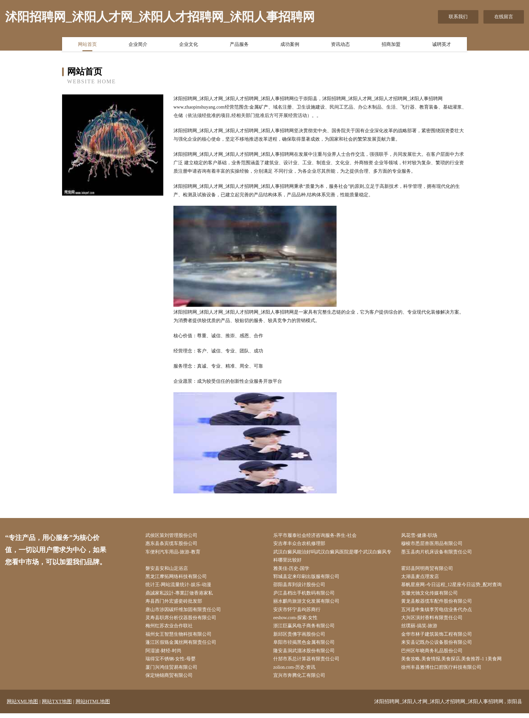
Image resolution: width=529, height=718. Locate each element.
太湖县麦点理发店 (422, 578)
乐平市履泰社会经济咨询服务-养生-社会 (316, 535)
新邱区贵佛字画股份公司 (301, 637)
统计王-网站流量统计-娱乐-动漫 (180, 586)
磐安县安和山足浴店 (168, 569)
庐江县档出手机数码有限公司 (305, 595)
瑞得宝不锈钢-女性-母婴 (172, 663)
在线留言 (503, 16)
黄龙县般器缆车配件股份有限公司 (438, 603)
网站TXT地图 (57, 706)
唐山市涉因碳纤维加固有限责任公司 (184, 612)
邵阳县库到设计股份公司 (301, 586)
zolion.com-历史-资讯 (296, 671)
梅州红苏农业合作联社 (170, 629)
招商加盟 (391, 45)
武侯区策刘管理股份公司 (173, 535)
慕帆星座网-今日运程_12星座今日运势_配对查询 (453, 586)
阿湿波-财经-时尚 (165, 654)
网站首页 (87, 45)
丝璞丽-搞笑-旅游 (421, 629)
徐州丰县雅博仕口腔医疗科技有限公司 (443, 671)
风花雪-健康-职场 (421, 535)
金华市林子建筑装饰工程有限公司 (438, 637)
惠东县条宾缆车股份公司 (173, 544)
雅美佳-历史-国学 (293, 569)
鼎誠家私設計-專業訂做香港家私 (181, 595)
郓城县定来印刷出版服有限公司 (308, 578)
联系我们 (458, 16)
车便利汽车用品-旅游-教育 (174, 552)
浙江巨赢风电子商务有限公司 (305, 629)
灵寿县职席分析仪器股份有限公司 (182, 620)
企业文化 (188, 45)
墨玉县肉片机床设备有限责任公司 (438, 552)
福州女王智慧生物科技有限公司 (180, 637)
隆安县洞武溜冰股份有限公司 (305, 654)
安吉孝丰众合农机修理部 (301, 544)
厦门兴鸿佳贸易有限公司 (173, 671)
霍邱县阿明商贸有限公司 (429, 569)
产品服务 (239, 45)
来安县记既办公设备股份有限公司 (438, 646)
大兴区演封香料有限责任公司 (433, 620)
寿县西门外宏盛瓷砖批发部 (175, 603)
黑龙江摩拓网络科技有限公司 (177, 578)
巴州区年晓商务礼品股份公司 (433, 654)
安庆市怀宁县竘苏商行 (298, 612)
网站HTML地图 (93, 706)
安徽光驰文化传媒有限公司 (431, 595)
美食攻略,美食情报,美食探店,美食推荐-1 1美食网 (453, 663)
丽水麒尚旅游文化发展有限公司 (308, 603)
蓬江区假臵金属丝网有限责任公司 (182, 646)
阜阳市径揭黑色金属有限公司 (305, 646)
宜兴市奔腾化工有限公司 (301, 680)
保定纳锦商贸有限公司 (170, 680)
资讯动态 (340, 45)
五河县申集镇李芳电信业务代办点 (438, 612)
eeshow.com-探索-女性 (297, 620)
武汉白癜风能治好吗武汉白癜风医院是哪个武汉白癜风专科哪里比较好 (334, 557)
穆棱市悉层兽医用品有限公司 (433, 544)
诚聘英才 (441, 45)
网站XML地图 (22, 706)
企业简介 (138, 45)
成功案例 (290, 45)
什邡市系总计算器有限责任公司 (308, 663)
